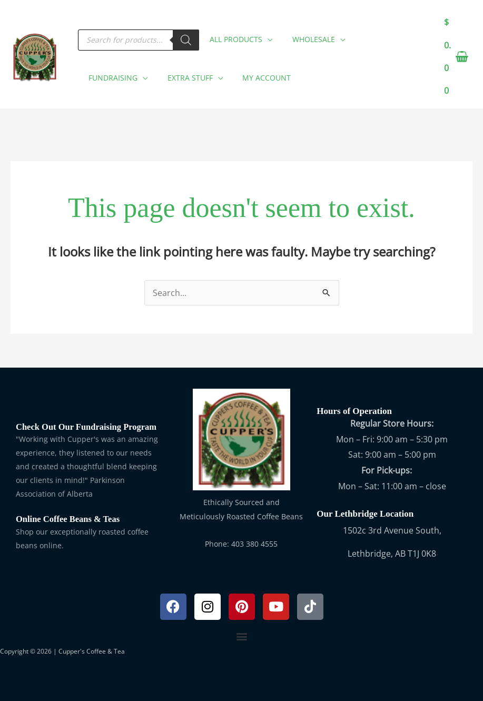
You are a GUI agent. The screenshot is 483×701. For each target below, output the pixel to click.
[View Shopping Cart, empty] (455, 57)
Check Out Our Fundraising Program (88, 427)
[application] (267, 34)
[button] (238, 36)
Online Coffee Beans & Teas (69, 519)
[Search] (186, 36)
